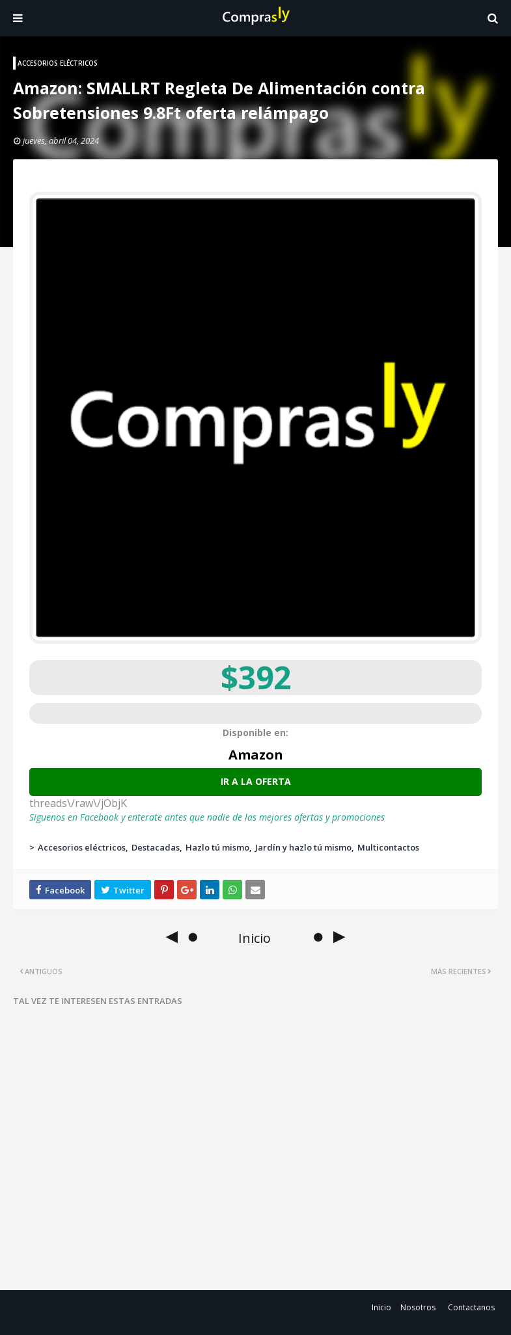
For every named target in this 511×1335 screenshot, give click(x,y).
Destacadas (155, 847)
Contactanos (471, 1307)
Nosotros (417, 1307)
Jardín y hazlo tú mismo (303, 847)
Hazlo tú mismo (217, 847)
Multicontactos (388, 847)
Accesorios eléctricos (82, 847)
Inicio (381, 1307)
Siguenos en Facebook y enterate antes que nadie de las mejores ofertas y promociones (207, 817)
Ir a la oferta (256, 781)
